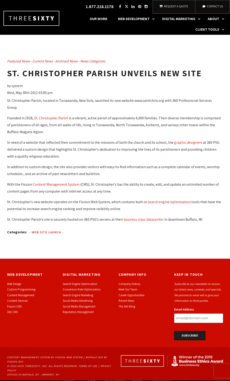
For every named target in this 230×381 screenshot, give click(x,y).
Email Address (184, 310)
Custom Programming (21, 290)
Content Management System (56, 185)
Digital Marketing (182, 19)
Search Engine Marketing (78, 296)
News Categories (92, 61)
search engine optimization (169, 202)
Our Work (99, 19)
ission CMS (15, 307)
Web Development (137, 19)
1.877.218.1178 (100, 7)
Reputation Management (78, 313)
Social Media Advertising (78, 301)
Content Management (20, 296)
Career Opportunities (131, 296)
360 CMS (12, 313)
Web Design (14, 285)
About (217, 19)
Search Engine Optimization (80, 285)
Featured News (18, 61)
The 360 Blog (127, 307)
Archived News (66, 61)
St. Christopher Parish (51, 118)
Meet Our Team (128, 290)
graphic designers (188, 143)
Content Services (17, 301)
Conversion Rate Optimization (82, 290)
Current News (42, 61)
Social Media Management (79, 307)
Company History (129, 285)
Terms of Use (88, 366)
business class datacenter (144, 220)
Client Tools (211, 30)
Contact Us (212, 7)
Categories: (17, 232)
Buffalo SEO (94, 358)
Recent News (126, 301)
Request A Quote (174, 7)
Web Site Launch (46, 233)
